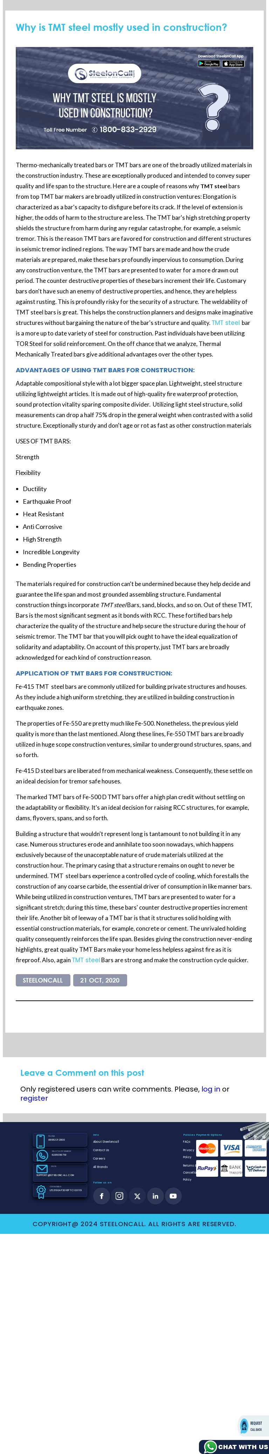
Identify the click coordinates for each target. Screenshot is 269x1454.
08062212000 (56, 1140)
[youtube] (173, 1196)
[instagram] (119, 1196)
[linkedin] (155, 1196)
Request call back (253, 1425)
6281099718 (59, 1155)
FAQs (187, 1142)
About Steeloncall (106, 1142)
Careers (99, 1159)
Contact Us (101, 1150)
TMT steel (227, 323)
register (34, 1098)
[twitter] (137, 1196)
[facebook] (101, 1196)
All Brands (100, 1167)
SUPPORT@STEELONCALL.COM (54, 1175)
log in (210, 1089)
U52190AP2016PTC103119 (65, 1190)
